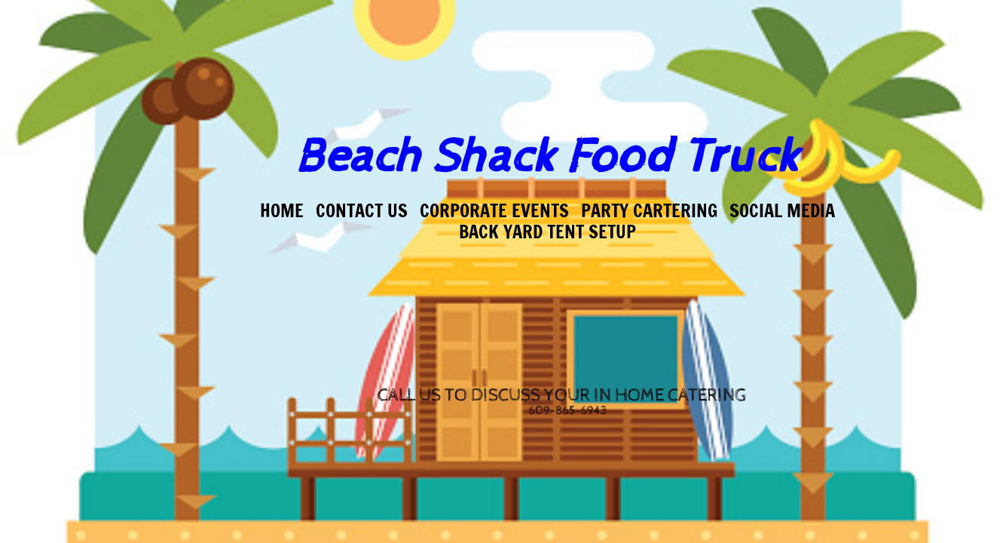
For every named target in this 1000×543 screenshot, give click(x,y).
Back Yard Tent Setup (547, 231)
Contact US (362, 210)
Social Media (782, 210)
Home (282, 210)
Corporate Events (494, 210)
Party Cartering (649, 210)
